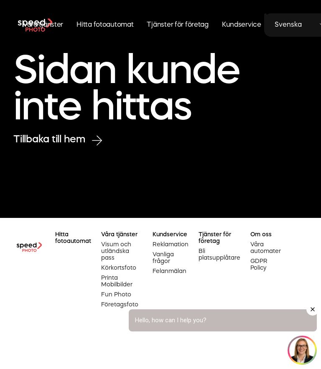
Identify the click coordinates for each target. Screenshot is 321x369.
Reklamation (171, 245)
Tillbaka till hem (57, 140)
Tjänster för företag (177, 25)
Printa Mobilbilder (116, 281)
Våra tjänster (43, 25)
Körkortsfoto (118, 268)
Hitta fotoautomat (104, 25)
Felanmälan (169, 271)
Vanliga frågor (163, 258)
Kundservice (241, 25)
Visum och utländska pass (116, 251)
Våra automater (265, 248)
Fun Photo (116, 295)
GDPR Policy (259, 264)
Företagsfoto (119, 305)
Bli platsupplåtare (219, 254)
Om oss (261, 235)
